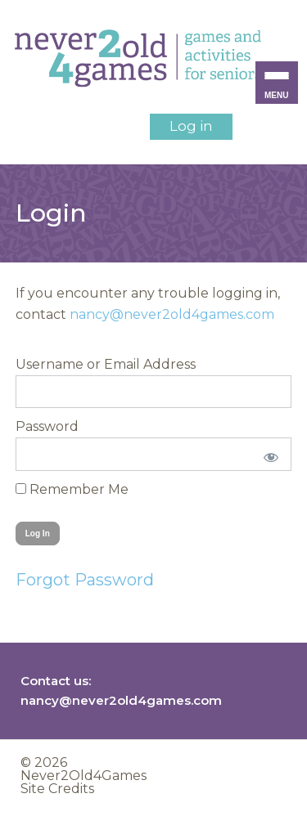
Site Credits (57, 788)
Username (50, 364)
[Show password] (268, 453)
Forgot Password (85, 580)
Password (47, 426)
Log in (191, 126)
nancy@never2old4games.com (172, 314)
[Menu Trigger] (276, 82)
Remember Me (72, 489)
